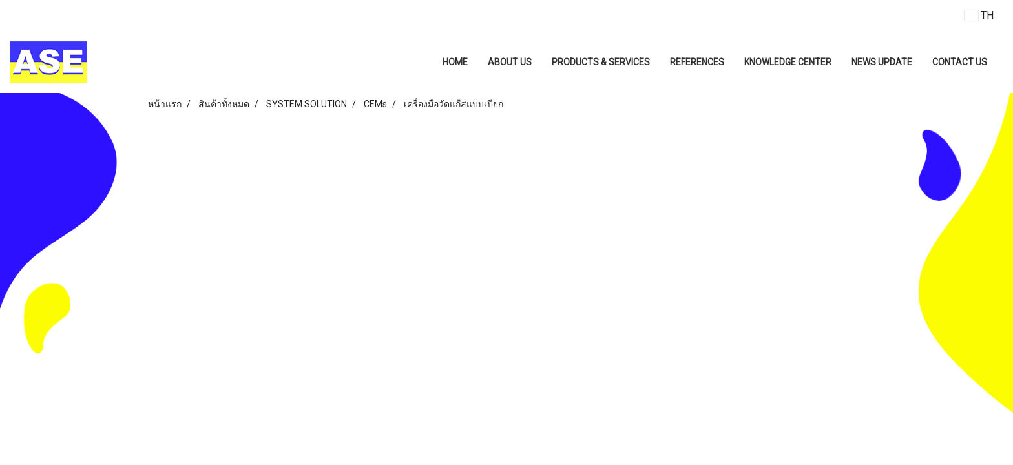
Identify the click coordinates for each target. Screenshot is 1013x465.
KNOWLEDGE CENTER (787, 62)
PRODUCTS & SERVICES (601, 62)
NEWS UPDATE (881, 62)
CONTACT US (959, 62)
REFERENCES (697, 62)
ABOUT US (510, 62)
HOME (455, 62)
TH (979, 15)
